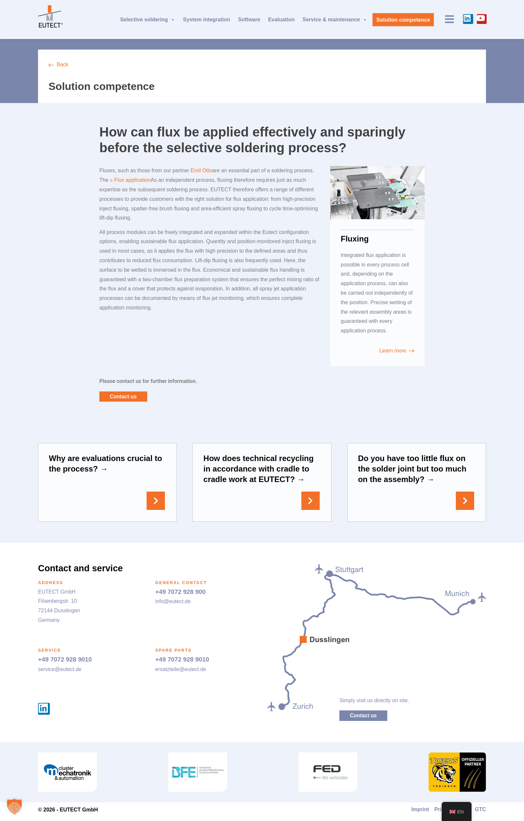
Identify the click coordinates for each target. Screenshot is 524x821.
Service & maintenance (334, 19)
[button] (14, 806)
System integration (206, 19)
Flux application (132, 180)
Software (249, 19)
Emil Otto (201, 170)
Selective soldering (147, 19)
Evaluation (281, 19)
